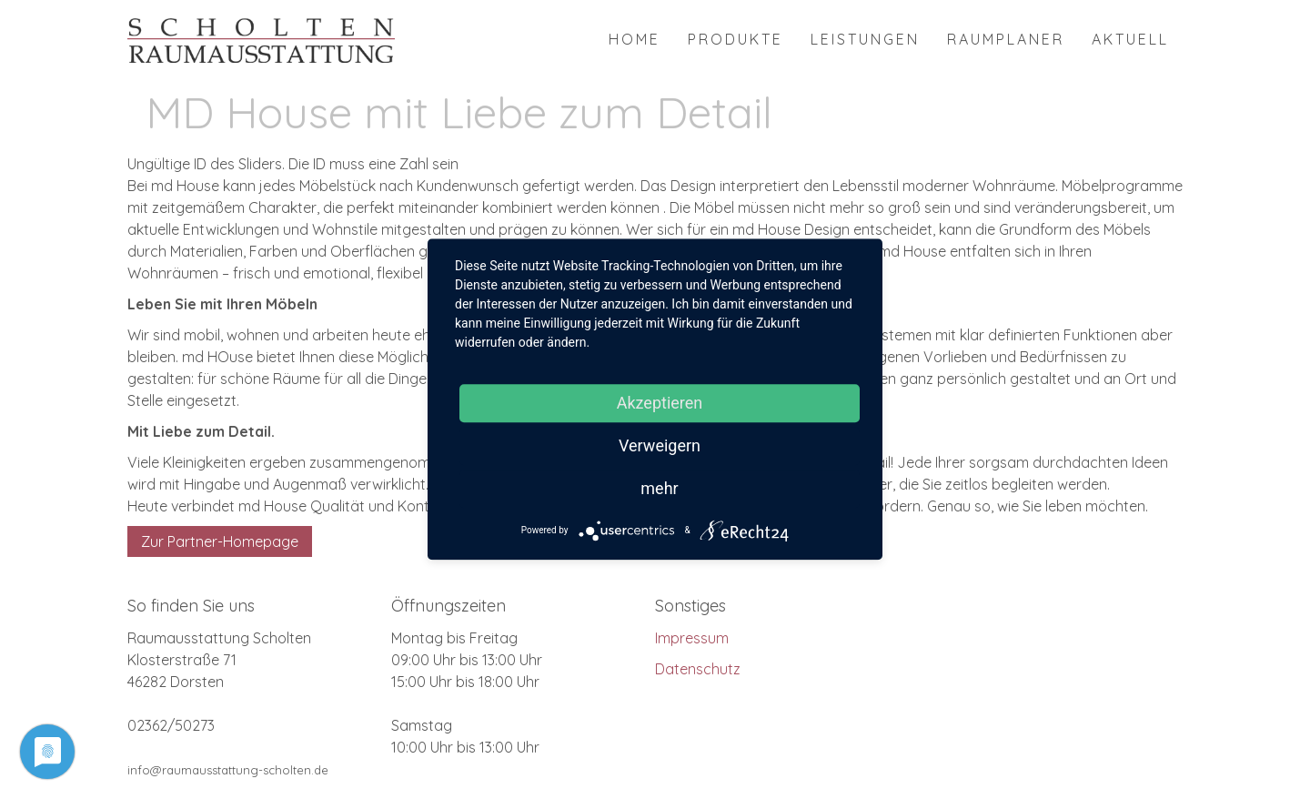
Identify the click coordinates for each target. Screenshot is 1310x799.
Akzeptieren (660, 402)
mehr (659, 488)
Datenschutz (698, 669)
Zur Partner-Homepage (219, 541)
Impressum (692, 638)
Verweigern (659, 445)
